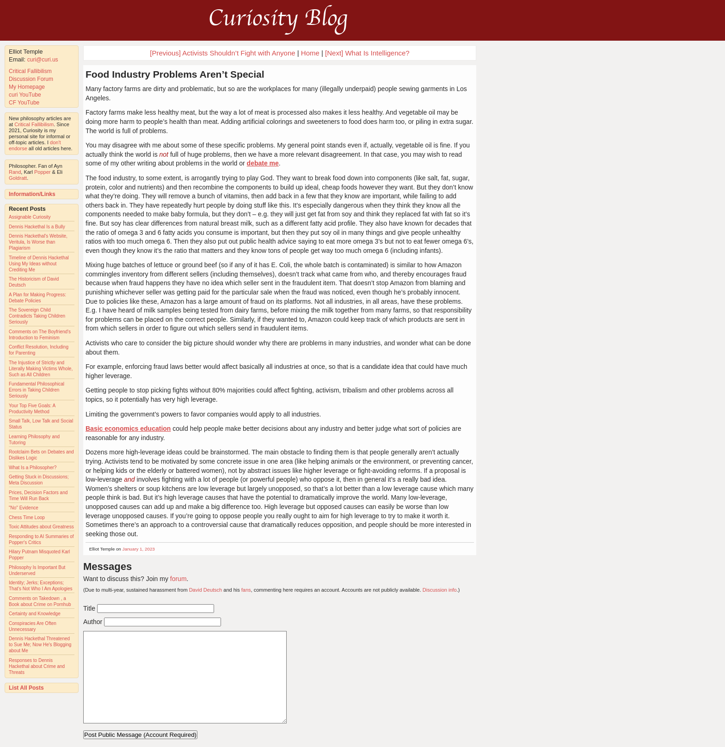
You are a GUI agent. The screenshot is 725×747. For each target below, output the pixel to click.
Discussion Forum (31, 79)
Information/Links (32, 194)
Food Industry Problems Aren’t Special (175, 74)
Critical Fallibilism (30, 71)
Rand (15, 172)
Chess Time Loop (27, 517)
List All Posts (26, 688)
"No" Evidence (23, 507)
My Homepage (27, 87)
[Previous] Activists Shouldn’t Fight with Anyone (222, 53)
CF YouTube (24, 102)
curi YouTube (25, 95)
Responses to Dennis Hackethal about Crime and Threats (37, 666)
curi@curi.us (42, 59)
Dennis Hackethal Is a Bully (37, 226)
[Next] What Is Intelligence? (367, 53)
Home (310, 53)
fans (246, 590)
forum (178, 578)
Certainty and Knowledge (35, 613)
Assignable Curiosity (30, 217)
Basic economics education (128, 428)
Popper (42, 172)
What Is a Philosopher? (32, 467)
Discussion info (440, 590)
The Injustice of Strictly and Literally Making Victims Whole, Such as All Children (41, 368)
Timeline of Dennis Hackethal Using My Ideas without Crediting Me (39, 263)
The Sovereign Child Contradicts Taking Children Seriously (37, 316)
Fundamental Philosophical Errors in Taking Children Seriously (36, 389)
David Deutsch (205, 590)
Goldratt (18, 178)
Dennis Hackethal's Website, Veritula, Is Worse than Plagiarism (38, 242)
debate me (263, 163)
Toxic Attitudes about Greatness (41, 526)
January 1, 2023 (139, 548)
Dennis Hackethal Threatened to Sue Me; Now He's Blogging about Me (40, 644)
